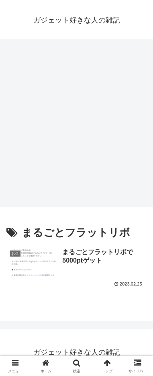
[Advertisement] (76, 125)
